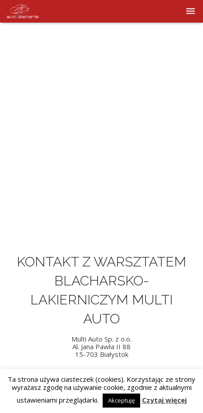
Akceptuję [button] (121, 400)
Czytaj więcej (164, 400)
